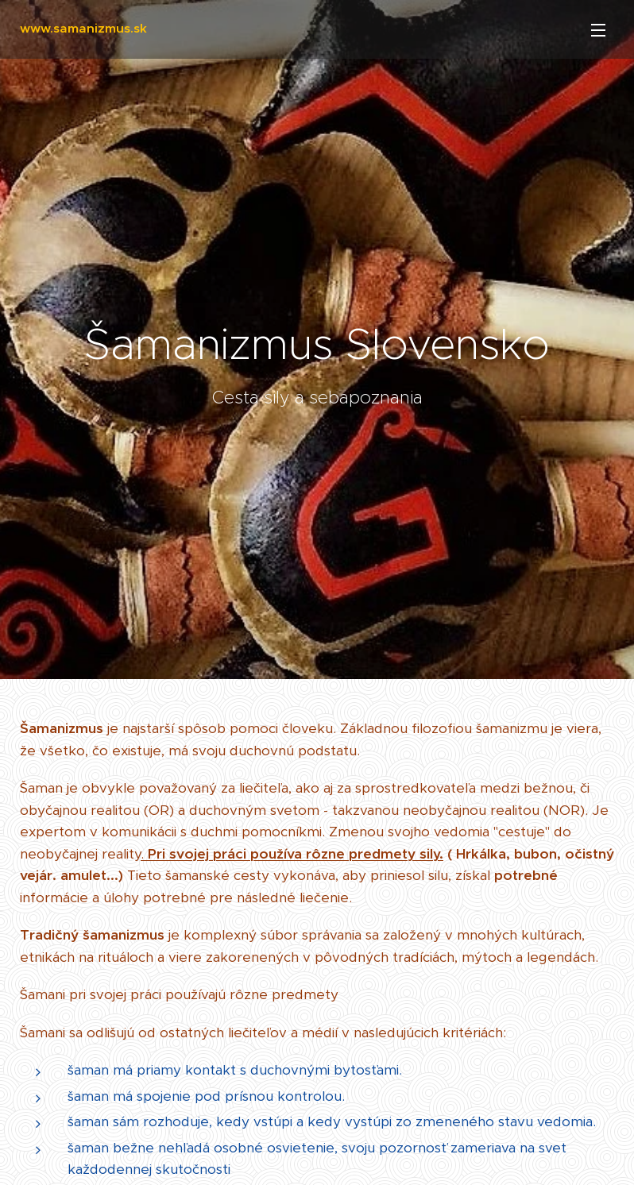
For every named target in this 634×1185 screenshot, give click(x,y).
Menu (598, 30)
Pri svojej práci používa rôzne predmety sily (293, 854)
